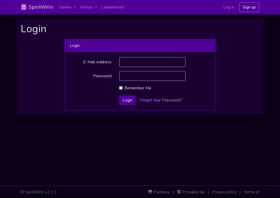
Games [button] (66, 7)
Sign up (249, 7)
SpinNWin (37, 7)
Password (102, 76)
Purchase (161, 192)
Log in (228, 7)
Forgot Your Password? (161, 100)
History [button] (87, 7)
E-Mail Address (97, 62)
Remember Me (137, 88)
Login (127, 100)
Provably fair (193, 192)
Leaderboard (112, 7)
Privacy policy (224, 192)
